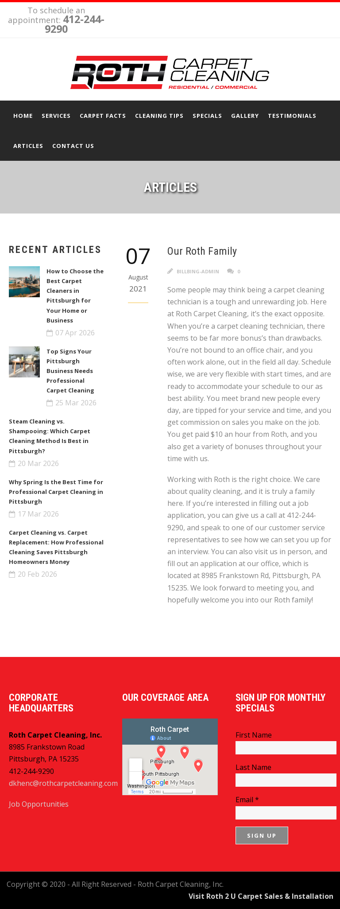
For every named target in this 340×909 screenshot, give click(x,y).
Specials (207, 116)
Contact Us (73, 146)
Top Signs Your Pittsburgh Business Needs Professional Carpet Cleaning (70, 370)
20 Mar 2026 (38, 463)
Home (23, 116)
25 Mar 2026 (76, 403)
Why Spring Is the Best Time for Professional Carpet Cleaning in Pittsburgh (56, 491)
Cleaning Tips (159, 116)
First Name (254, 735)
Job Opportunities (39, 804)
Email (247, 799)
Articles (28, 146)
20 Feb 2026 (37, 574)
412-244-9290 (74, 24)
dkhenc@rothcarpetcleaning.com (63, 783)
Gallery (245, 116)
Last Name (253, 767)
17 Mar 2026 (38, 514)
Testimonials (292, 116)
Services (56, 116)
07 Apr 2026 (75, 333)
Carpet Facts (103, 116)
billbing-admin (198, 271)
